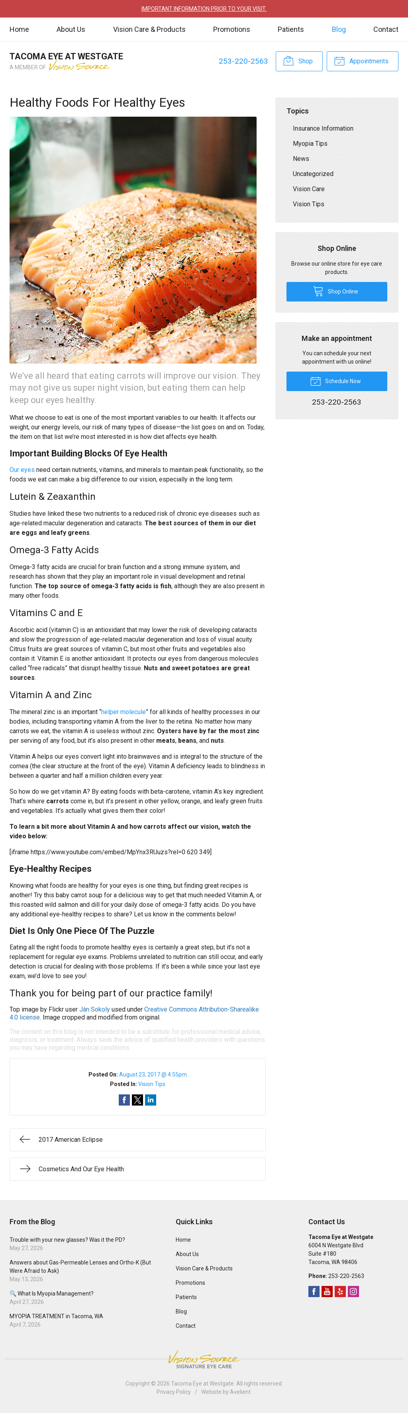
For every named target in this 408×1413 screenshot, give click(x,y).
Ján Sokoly (94, 1009)
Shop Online (335, 290)
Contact (385, 29)
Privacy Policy (174, 1392)
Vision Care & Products (149, 29)
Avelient (240, 1392)
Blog (339, 29)
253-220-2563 (243, 61)
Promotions (231, 29)
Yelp (340, 1291)
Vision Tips (151, 1084)
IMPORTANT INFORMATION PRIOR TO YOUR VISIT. (204, 9)
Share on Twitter (137, 1100)
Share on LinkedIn (150, 1100)
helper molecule (123, 712)
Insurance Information (323, 128)
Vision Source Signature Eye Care (204, 1359)
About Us (71, 29)
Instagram (353, 1291)
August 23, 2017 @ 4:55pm (153, 1074)
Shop (298, 60)
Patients (291, 29)
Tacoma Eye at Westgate (202, 1383)
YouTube (327, 1291)
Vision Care (309, 189)
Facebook (314, 1291)
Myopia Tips (310, 143)
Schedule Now (335, 380)
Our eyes (22, 470)
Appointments (361, 60)
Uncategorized (313, 174)
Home (19, 29)
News (301, 158)
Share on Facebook (124, 1100)
